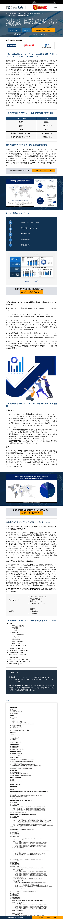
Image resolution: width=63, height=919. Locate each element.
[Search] (53, 2)
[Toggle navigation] (55, 7)
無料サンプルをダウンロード (43, 30)
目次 (26, 30)
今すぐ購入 (14, 30)
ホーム (8, 13)
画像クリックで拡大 (31, 281)
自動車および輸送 (16, 13)
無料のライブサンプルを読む (16, 917)
